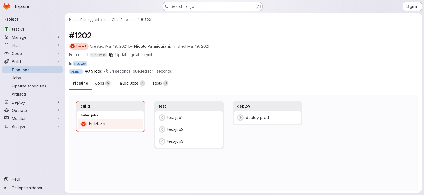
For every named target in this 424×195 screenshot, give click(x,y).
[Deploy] (32, 102)
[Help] (32, 179)
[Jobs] (32, 78)
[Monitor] (32, 118)
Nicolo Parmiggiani (152, 46)
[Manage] (32, 37)
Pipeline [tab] (80, 83)
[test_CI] (32, 29)
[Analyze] (32, 126)
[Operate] (32, 110)
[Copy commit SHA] (111, 55)
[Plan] (32, 45)
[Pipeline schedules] (32, 86)
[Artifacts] (32, 94)
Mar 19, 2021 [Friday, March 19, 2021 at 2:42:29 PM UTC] (198, 46)
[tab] (103, 83)
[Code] (32, 53)
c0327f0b (98, 55)
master (80, 63)
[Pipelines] (32, 69)
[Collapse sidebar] (32, 188)
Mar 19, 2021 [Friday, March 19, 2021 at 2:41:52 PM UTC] (116, 46)
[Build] (32, 61)
